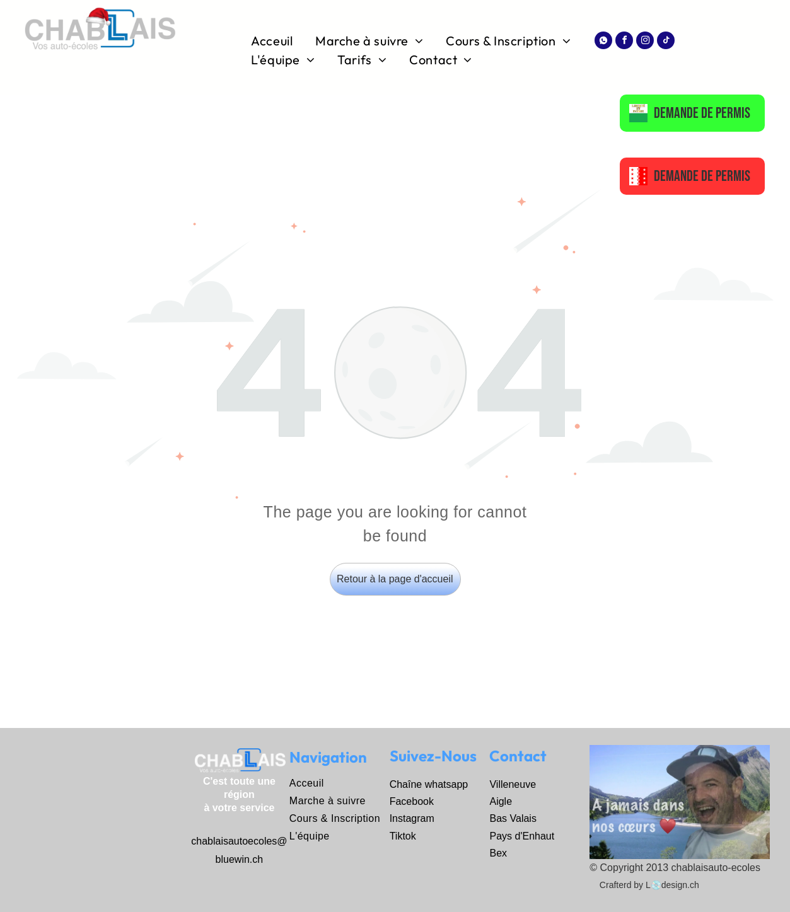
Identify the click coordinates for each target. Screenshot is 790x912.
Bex (498, 853)
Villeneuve (512, 784)
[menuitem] (273, 41)
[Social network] (603, 42)
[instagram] (645, 42)
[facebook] (624, 42)
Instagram (412, 818)
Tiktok (403, 836)
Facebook (412, 801)
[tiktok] (666, 42)
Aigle (500, 801)
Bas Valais (512, 818)
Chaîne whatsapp (429, 784)
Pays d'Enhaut (521, 836)
